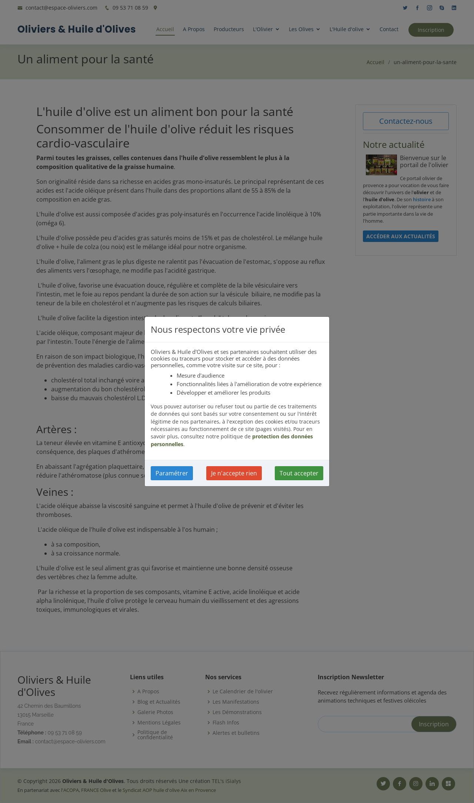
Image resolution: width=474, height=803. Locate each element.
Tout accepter (299, 473)
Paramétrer (172, 473)
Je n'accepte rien (234, 473)
